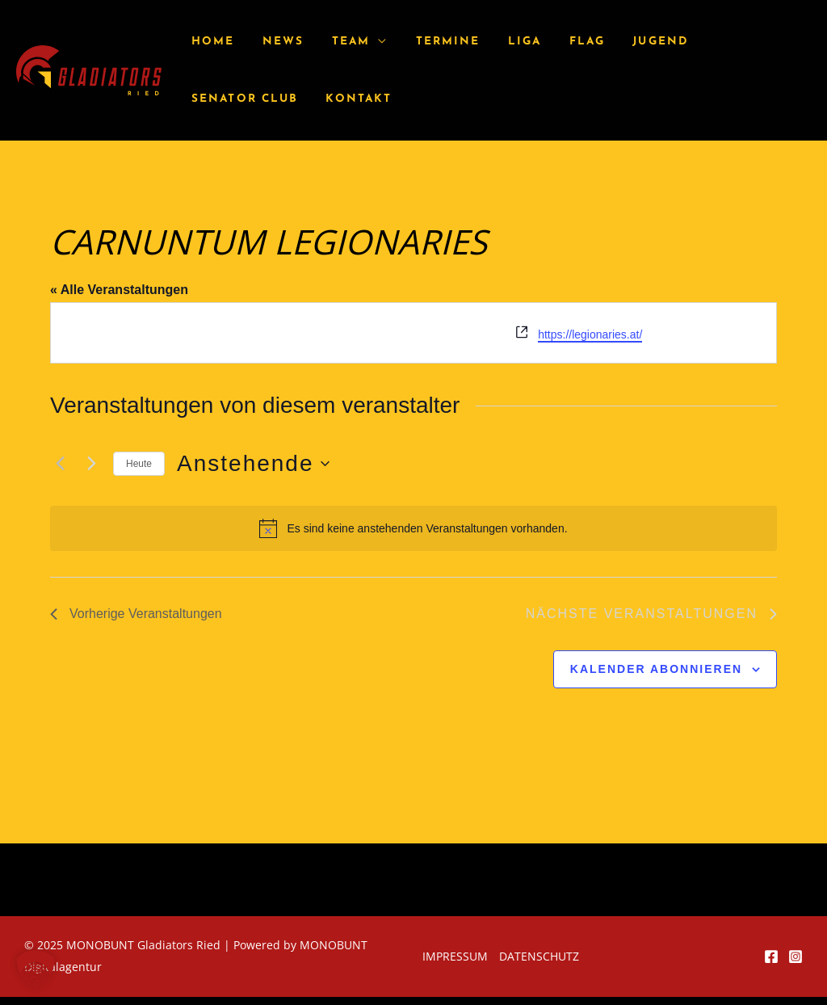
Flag (554, 41)
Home (210, 41)
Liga (497, 41)
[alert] (413, 528)
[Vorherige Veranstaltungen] (59, 463)
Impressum (455, 956)
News (274, 41)
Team (336, 41)
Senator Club (723, 41)
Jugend (621, 41)
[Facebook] (771, 956)
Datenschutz (539, 956)
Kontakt (221, 99)
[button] (35, 969)
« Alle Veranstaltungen (119, 289)
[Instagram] (795, 956)
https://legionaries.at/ (590, 334)
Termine (427, 41)
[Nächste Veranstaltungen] (91, 463)
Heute (139, 463)
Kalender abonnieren (656, 668)
